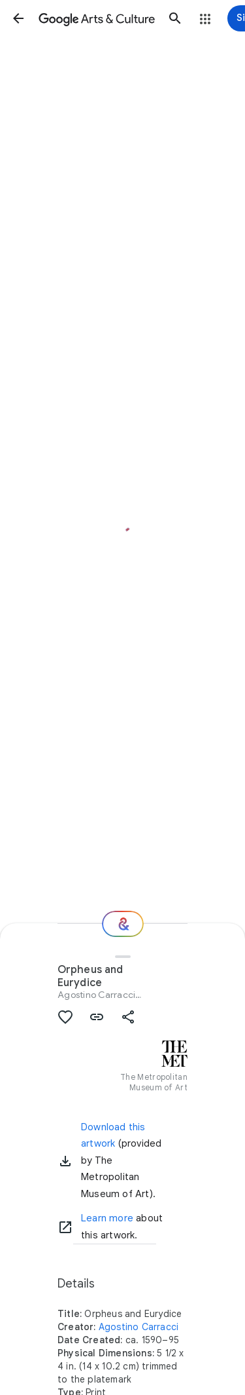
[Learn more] (65, 1227)
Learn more (107, 1218)
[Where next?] (123, 924)
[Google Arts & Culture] (97, 18)
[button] (18, 18)
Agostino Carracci (96, 995)
